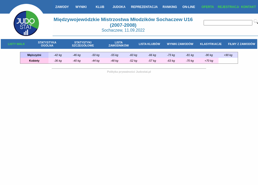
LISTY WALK (16, 43)
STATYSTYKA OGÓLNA (47, 44)
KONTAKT (248, 7)
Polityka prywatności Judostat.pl (129, 71)
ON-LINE (188, 7)
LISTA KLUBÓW (149, 43)
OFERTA (208, 7)
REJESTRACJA (228, 7)
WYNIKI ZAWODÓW (180, 43)
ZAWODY (62, 7)
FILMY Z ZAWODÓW (241, 43)
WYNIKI (80, 7)
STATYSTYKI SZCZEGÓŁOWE (83, 44)
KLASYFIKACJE (211, 43)
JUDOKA (119, 7)
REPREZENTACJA (144, 7)
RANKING (170, 7)
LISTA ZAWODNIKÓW (118, 44)
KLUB (100, 7)
